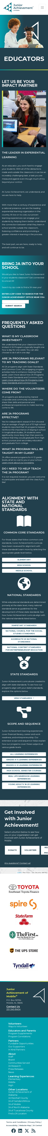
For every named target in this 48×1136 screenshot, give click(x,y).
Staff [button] (10, 1056)
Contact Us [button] (13, 1006)
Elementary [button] (14, 1079)
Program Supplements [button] (20, 1033)
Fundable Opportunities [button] (20, 1043)
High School (24, 565)
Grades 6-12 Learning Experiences (24, 765)
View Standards (23, 698)
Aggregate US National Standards (24, 640)
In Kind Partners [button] (16, 1049)
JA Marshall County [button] (18, 1098)
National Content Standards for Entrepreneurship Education (24, 648)
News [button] (11, 1072)
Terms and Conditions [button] (16, 1122)
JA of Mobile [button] (14, 1104)
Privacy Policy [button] (34, 1122)
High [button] (10, 1085)
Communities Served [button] (19, 1063)
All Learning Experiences (24, 754)
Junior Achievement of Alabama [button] (20, 1093)
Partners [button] (13, 1041)
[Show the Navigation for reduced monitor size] (42, 7)
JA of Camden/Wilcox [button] (19, 1101)
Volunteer (30, 850)
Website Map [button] (25, 1125)
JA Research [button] (14, 1066)
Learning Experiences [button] (21, 1076)
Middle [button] (11, 1082)
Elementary (24, 560)
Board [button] (11, 1060)
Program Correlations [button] (19, 1036)
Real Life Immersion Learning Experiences (24, 777)
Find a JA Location (17, 1113)
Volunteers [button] (14, 1024)
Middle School (24, 571)
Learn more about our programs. (18, 462)
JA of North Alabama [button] (18, 1107)
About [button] (12, 1054)
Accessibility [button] (12, 1125)
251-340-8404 (13, 1009)
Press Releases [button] (15, 1069)
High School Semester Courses (24, 770)
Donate (12, 850)
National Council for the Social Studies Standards (24, 632)
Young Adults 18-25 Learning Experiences (24, 785)
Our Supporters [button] (16, 1046)
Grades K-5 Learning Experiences (24, 760)
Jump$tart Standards (24, 625)
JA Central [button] (37, 1125)
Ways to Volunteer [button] (17, 1026)
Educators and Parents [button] (22, 1031)
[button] (14, 1131)
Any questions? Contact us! (17, 863)
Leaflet (19, 872)
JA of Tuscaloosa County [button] (20, 1110)
